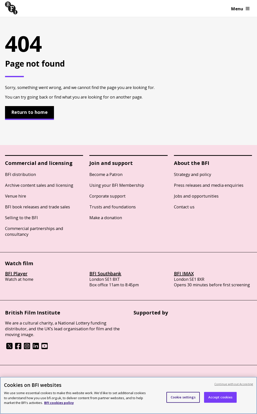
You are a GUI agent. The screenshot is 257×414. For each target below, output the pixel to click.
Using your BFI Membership (116, 185)
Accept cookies (220, 397)
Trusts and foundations (112, 207)
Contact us (184, 207)
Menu (240, 9)
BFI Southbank (105, 273)
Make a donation (105, 217)
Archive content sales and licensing (39, 185)
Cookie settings (183, 397)
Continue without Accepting (233, 384)
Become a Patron (105, 174)
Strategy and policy (192, 174)
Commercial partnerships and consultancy (34, 231)
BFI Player (16, 273)
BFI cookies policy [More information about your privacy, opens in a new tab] (59, 402)
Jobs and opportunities (196, 196)
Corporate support (107, 196)
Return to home (29, 112)
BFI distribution (20, 174)
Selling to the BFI (21, 217)
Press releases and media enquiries (208, 185)
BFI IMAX (184, 273)
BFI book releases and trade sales (37, 207)
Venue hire (15, 196)
